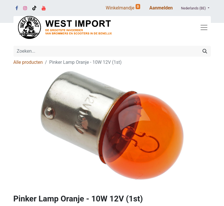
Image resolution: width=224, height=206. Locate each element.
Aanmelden (161, 8)
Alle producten (28, 62)
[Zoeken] (205, 51)
